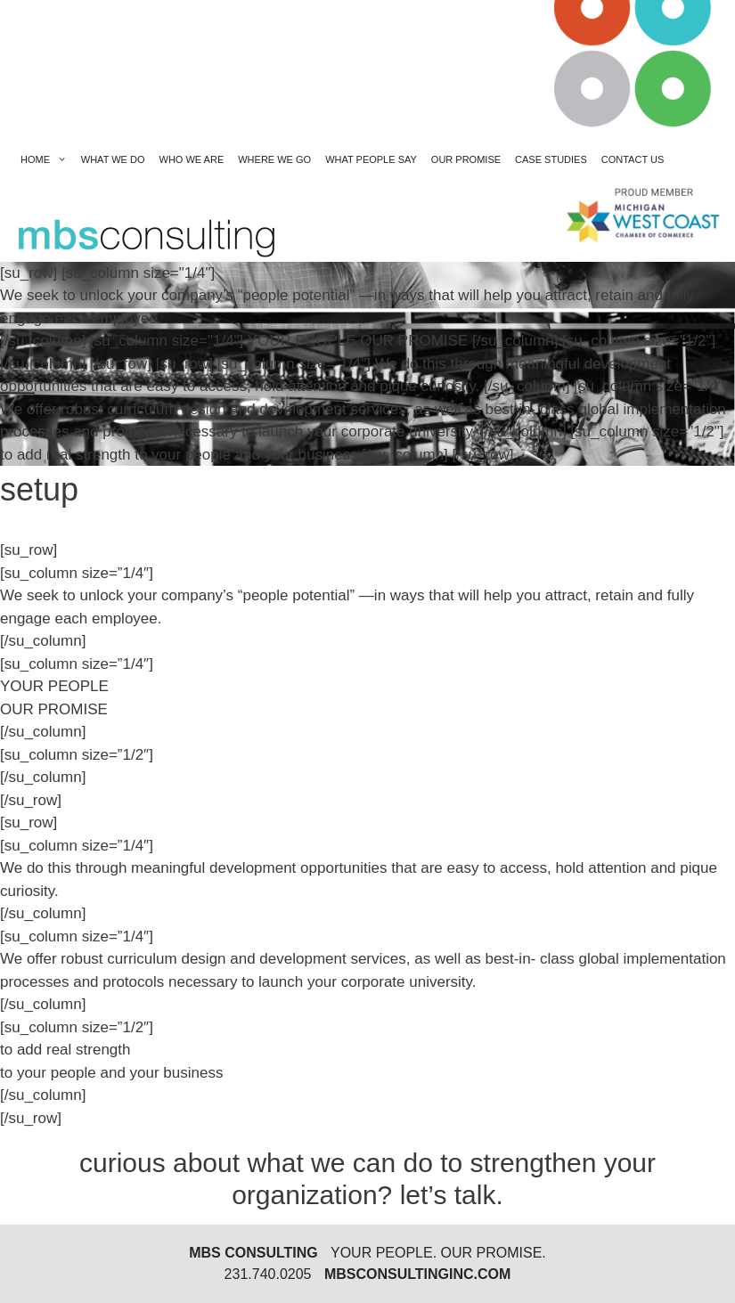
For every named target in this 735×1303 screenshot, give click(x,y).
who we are (192, 159)
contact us (633, 159)
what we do (113, 159)
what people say (371, 159)
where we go (274, 159)
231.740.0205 (268, 1274)
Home (47, 159)
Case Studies (551, 159)
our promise (466, 159)
